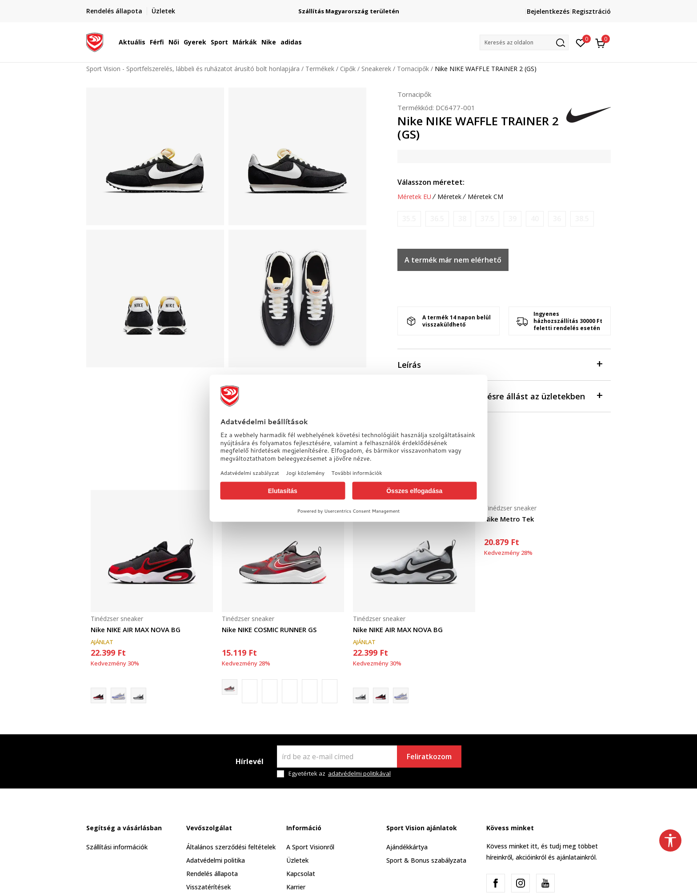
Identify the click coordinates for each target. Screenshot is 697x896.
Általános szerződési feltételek (231, 847)
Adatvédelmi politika (215, 860)
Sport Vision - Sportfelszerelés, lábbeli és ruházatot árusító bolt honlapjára (193, 68)
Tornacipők (413, 68)
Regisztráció (591, 11)
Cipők (348, 68)
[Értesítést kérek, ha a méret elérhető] (409, 219)
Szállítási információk (117, 847)
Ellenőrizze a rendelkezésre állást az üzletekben (499, 396)
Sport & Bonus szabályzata (426, 860)
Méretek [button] (449, 196)
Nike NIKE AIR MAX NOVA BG (135, 629)
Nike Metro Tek (509, 518)
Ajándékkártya (407, 847)
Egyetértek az (339, 773)
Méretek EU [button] (414, 196)
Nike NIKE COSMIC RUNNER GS (269, 629)
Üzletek (297, 860)
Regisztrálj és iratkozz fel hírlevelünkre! (321, 7)
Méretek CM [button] (485, 196)
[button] (524, 42)
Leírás (499, 364)
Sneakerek (376, 68)
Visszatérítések (208, 887)
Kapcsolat (300, 873)
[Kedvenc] (580, 42)
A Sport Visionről (310, 847)
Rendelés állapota (212, 873)
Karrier (295, 887)
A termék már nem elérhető (453, 260)
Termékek (319, 68)
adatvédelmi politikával (359, 773)
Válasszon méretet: (431, 182)
